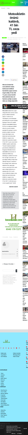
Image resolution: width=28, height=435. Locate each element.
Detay (13, 433)
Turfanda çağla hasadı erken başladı (25, 219)
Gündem (3, 375)
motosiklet (10, 124)
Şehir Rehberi (4, 403)
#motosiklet (5, 237)
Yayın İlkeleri (3, 354)
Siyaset (2, 385)
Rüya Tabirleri (4, 415)
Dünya (2, 383)
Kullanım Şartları (16, 353)
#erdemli (15, 237)
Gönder (16, 270)
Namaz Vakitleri (4, 393)
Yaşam (2, 381)
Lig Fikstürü (3, 396)
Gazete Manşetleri (5, 405)
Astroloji (2, 416)
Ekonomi (3, 380)
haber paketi (3, 430)
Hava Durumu (4, 390)
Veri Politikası (4, 356)
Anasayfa (3, 8)
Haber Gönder (16, 356)
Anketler (3, 411)
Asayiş (8, 8)
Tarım (13, 2)
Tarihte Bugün (4, 398)
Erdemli (11, 148)
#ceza (10, 237)
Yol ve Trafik (3, 391)
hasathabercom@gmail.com (8, 254)
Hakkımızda (3, 353)
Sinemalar (3, 400)
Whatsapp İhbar (16, 354)
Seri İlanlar (3, 401)
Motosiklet (5, 110)
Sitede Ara (3, 410)
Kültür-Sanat (4, 378)
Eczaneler (3, 395)
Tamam (19, 433)
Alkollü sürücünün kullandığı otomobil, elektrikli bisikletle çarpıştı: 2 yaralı (25, 126)
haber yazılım (3, 431)
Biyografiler (3, 413)
